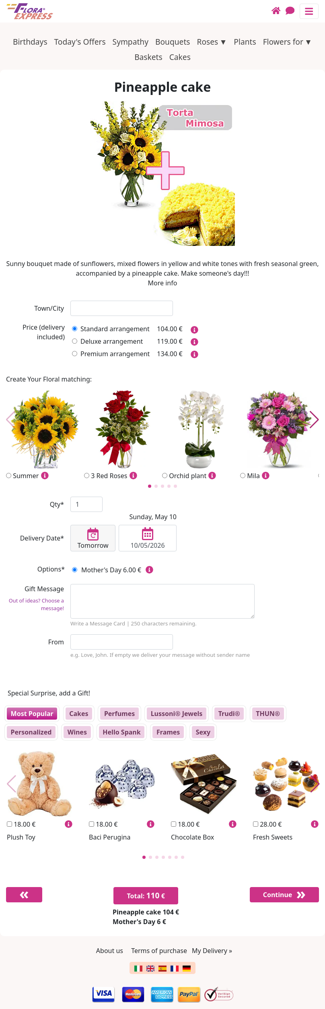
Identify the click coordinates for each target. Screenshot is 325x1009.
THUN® (268, 713)
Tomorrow (93, 539)
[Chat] (293, 11)
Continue (277, 894)
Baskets (148, 57)
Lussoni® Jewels (177, 713)
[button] (149, 486)
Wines (77, 732)
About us (109, 950)
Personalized (31, 732)
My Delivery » (212, 950)
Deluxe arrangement (107, 341)
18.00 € (21, 824)
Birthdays (30, 41)
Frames (168, 732)
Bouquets (172, 41)
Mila (279, 435)
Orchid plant (201, 435)
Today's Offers (80, 41)
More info (162, 283)
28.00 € (267, 824)
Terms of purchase (159, 950)
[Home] (279, 11)
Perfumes (119, 713)
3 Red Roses (123, 435)
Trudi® (229, 713)
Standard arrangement (111, 328)
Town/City (49, 308)
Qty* (57, 504)
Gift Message (35, 598)
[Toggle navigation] (309, 11)
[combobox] (121, 308)
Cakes (180, 57)
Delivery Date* (42, 538)
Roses (207, 41)
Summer (45, 435)
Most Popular (32, 713)
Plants (245, 41)
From (56, 642)
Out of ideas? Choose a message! (36, 604)
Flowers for (283, 41)
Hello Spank (121, 732)
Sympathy (130, 41)
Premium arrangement (111, 353)
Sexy (203, 732)
